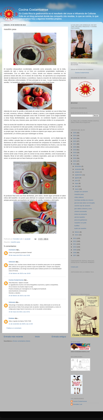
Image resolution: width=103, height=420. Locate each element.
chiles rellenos (79, 197)
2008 (75, 252)
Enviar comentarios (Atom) (21, 341)
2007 (75, 255)
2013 (75, 238)
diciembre (78, 166)
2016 (75, 158)
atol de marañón (79, 217)
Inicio (37, 336)
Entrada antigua (59, 336)
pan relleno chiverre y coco (83, 208)
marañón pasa (15, 242)
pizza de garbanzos (80, 220)
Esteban (11, 318)
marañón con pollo (80, 223)
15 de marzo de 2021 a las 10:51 (19, 312)
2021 (75, 144)
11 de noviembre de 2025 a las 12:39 (21, 324)
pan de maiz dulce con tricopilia (84, 203)
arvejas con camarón (81, 191)
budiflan (77, 225)
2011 (75, 244)
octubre (77, 172)
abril (76, 186)
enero (77, 235)
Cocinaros (12, 250)
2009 (75, 250)
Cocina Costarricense (16, 280)
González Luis (77, 404)
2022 (75, 141)
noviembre (78, 169)
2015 (75, 161)
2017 (75, 155)
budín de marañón (80, 228)
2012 (75, 241)
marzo (77, 189)
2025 (75, 132)
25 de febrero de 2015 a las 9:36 (19, 295)
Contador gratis (74, 267)
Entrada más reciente (13, 336)
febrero (77, 232)
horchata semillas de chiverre (83, 200)
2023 (75, 138)
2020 (75, 147)
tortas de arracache (80, 214)
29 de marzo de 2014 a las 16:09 (19, 255)
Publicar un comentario (14, 328)
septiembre (78, 175)
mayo (77, 183)
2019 (75, 150)
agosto (77, 178)
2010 (75, 247)
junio (76, 180)
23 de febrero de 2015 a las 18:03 (19, 273)
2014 (75, 164)
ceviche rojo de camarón (82, 205)
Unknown (12, 262)
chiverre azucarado (80, 211)
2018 (75, 152)
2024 (75, 135)
